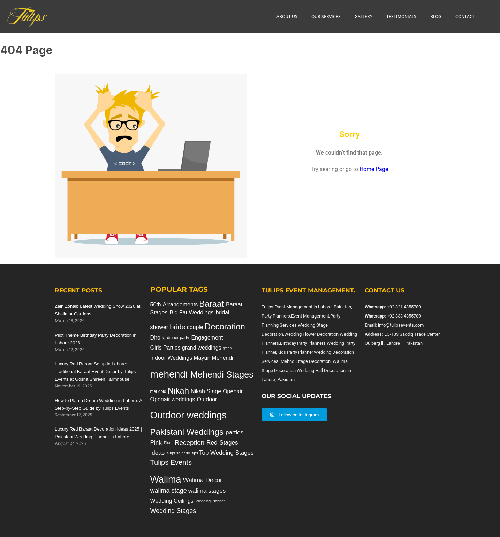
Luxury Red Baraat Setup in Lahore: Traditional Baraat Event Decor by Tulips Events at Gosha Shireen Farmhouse (95, 371)
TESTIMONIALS (401, 17)
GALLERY (363, 17)
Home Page (373, 169)
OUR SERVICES (326, 17)
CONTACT (465, 17)
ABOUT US (286, 17)
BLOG (435, 17)
